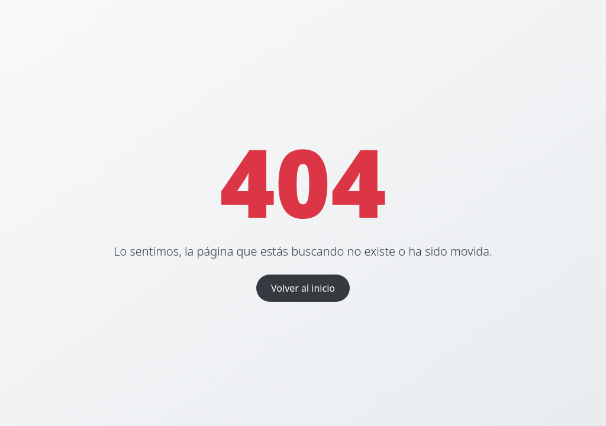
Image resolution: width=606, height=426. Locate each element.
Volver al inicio (303, 288)
